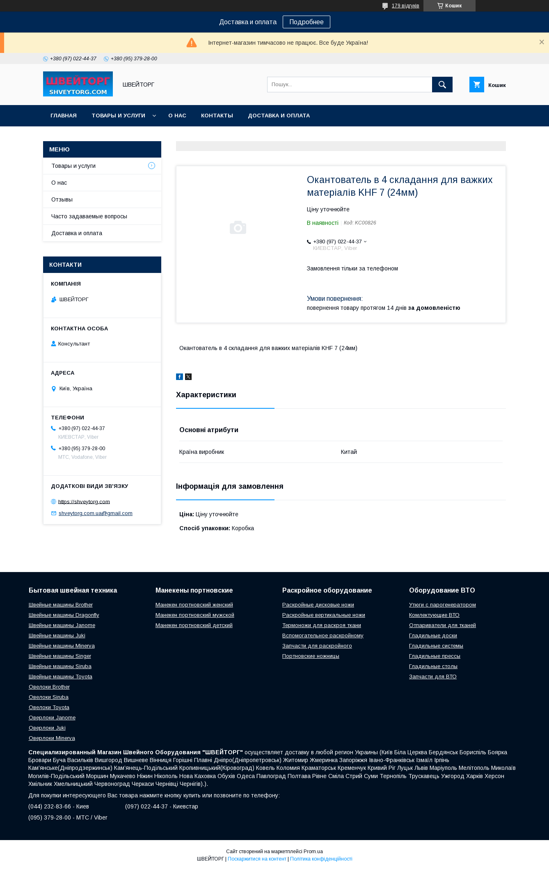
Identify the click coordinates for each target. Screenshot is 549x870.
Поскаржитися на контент (257, 859)
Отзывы (62, 199)
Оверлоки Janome (52, 717)
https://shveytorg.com (84, 501)
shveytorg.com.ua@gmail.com (96, 513)
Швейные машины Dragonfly (64, 615)
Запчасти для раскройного (317, 646)
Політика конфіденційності (321, 859)
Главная (63, 115)
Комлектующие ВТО (434, 615)
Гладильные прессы (434, 656)
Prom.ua (313, 851)
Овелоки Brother (49, 687)
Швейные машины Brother (61, 605)
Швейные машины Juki (57, 635)
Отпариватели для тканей (442, 625)
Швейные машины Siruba (60, 666)
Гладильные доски (433, 635)
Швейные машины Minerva (62, 646)
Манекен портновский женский (194, 605)
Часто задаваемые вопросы (89, 216)
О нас (177, 115)
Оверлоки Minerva (52, 738)
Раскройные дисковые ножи (318, 605)
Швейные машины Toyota (60, 676)
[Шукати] (442, 84)
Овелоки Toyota (49, 707)
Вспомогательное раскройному (323, 635)
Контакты (217, 115)
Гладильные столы (433, 666)
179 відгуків (405, 6)
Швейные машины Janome (62, 625)
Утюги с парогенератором (442, 605)
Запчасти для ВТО (433, 676)
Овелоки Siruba (49, 697)
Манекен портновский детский (194, 625)
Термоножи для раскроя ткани (321, 625)
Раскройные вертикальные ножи (323, 615)
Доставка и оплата (279, 115)
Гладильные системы (436, 646)
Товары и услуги (118, 115)
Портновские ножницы (310, 656)
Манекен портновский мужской (195, 615)
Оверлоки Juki (47, 728)
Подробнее (306, 21)
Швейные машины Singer (60, 656)
